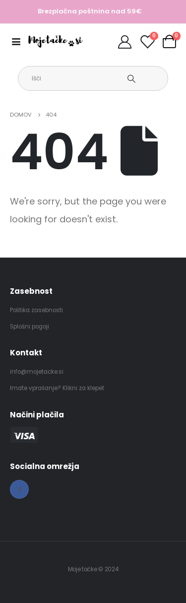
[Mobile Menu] (19, 41)
